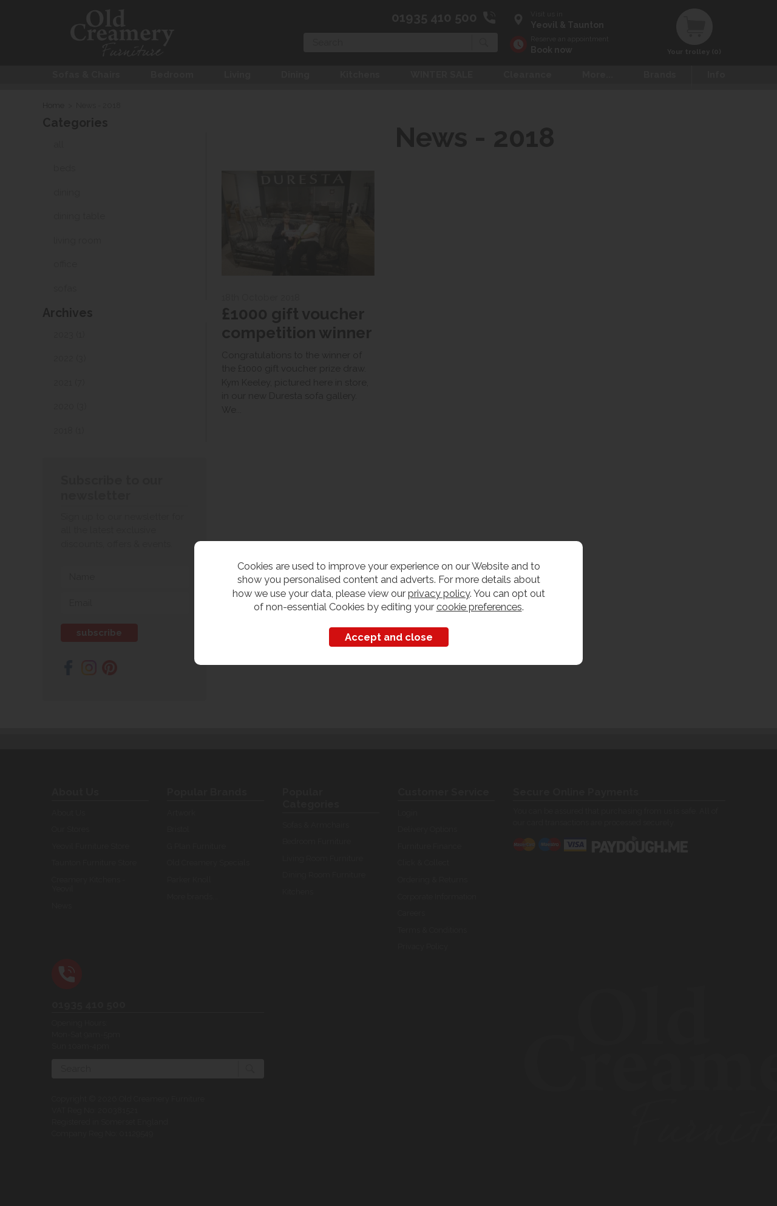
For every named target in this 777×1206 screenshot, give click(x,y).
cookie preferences (479, 607)
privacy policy (439, 593)
